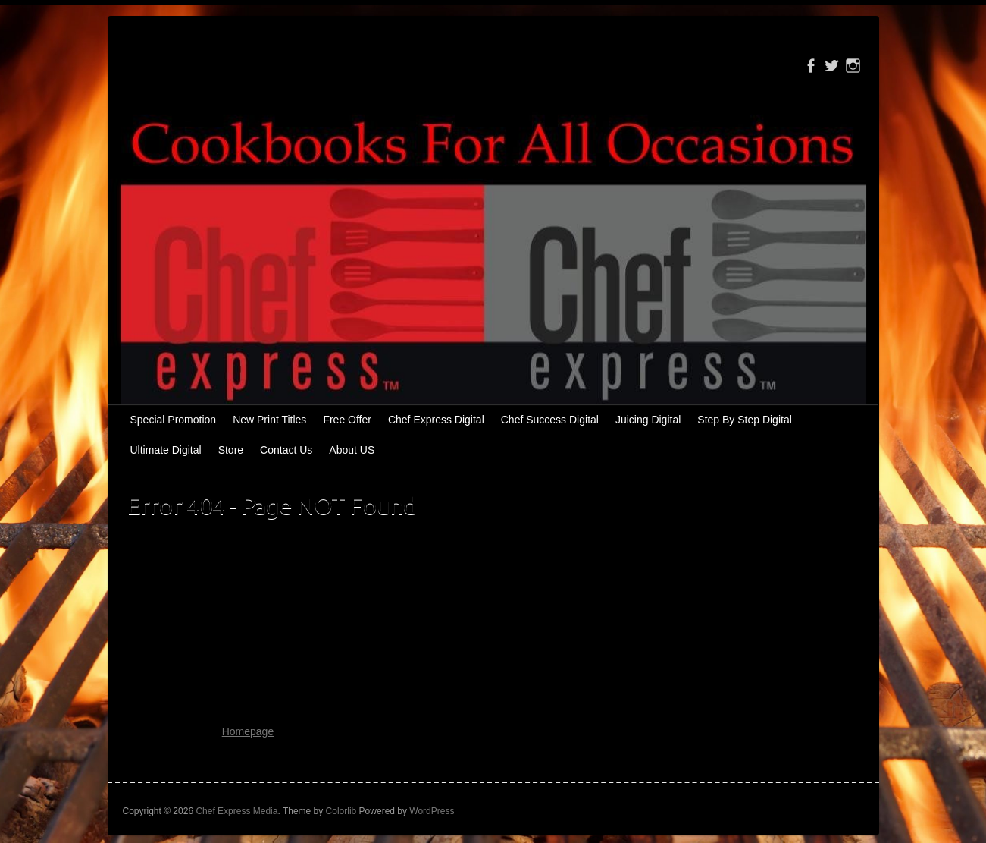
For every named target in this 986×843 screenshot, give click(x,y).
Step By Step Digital (744, 420)
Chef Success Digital (550, 420)
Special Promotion (173, 420)
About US (351, 450)
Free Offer (347, 420)
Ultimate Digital (166, 450)
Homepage (248, 731)
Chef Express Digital (436, 420)
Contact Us (286, 450)
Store (230, 450)
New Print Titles (269, 420)
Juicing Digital (648, 420)
